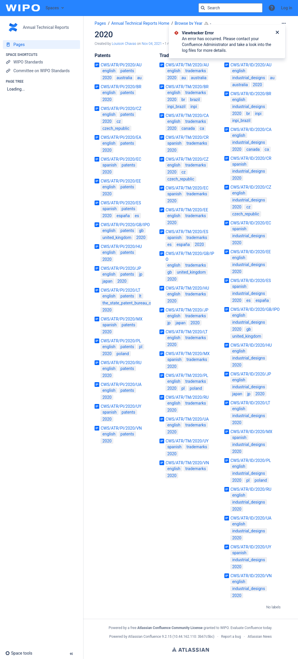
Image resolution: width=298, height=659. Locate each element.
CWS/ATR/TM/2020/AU (187, 65)
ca (202, 128)
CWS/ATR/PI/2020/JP (121, 268)
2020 (106, 77)
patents (127, 70)
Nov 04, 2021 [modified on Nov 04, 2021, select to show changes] (152, 44)
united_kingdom (116, 237)
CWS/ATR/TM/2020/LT (186, 332)
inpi (193, 106)
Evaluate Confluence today (250, 628)
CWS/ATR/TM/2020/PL (187, 375)
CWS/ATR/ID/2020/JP (250, 374)
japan (107, 281)
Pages (100, 23)
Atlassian (190, 649)
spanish (109, 165)
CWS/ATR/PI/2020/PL (121, 341)
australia (124, 77)
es (137, 215)
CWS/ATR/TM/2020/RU (187, 397)
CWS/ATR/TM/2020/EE (187, 210)
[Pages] (41, 44)
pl (140, 346)
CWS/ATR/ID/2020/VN (251, 575)
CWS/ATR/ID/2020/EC (250, 223)
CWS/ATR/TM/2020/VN (187, 462)
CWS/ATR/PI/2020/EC (121, 159)
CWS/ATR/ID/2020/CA (251, 129)
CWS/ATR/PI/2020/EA (121, 137)
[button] (271, 8)
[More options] (283, 23)
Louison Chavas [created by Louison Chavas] (124, 44)
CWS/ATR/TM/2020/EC (187, 188)
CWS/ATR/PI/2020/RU (121, 362)
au (139, 77)
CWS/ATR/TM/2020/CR (187, 137)
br (183, 99)
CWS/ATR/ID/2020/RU (250, 489)
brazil (195, 99)
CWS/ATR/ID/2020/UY (250, 547)
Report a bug (231, 637)
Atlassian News (260, 637)
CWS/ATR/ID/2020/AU (251, 65)
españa (123, 215)
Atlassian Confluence (144, 637)
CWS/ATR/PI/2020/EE (121, 181)
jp (140, 274)
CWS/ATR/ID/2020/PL (250, 460)
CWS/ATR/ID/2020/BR (250, 93)
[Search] (203, 8)
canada (188, 128)
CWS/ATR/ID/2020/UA (251, 518)
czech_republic (116, 128)
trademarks (195, 70)
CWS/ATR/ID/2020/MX (251, 431)
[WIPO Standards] (41, 62)
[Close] (277, 33)
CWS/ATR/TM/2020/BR (187, 86)
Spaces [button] (52, 8)
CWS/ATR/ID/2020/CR (250, 158)
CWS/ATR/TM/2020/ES (187, 231)
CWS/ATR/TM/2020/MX (188, 353)
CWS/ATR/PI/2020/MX (121, 319)
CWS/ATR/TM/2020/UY (187, 441)
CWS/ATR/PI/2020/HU (121, 246)
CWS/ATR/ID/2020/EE (250, 251)
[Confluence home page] (23, 8)
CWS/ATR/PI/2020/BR (121, 86)
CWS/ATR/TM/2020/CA (187, 115)
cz (118, 121)
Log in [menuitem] (286, 8)
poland (122, 353)
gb (141, 230)
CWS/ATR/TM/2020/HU (187, 288)
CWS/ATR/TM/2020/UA (187, 419)
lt (140, 296)
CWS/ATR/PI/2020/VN (121, 428)
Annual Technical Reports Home (140, 23)
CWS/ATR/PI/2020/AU (121, 65)
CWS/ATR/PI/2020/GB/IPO (125, 224)
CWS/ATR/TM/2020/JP (187, 310)
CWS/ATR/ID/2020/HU (251, 345)
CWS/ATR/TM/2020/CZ (187, 159)
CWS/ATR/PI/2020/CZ (121, 108)
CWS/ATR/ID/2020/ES (250, 280)
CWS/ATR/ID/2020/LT (250, 403)
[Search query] (230, 8)
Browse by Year (189, 23)
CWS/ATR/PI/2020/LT (120, 290)
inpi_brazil (176, 106)
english (109, 70)
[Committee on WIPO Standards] (41, 70)
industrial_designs (248, 77)
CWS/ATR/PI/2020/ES (121, 203)
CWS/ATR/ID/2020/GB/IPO (255, 309)
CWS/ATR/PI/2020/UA (121, 384)
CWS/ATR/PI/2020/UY (121, 406)
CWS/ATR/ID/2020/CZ (250, 187)
